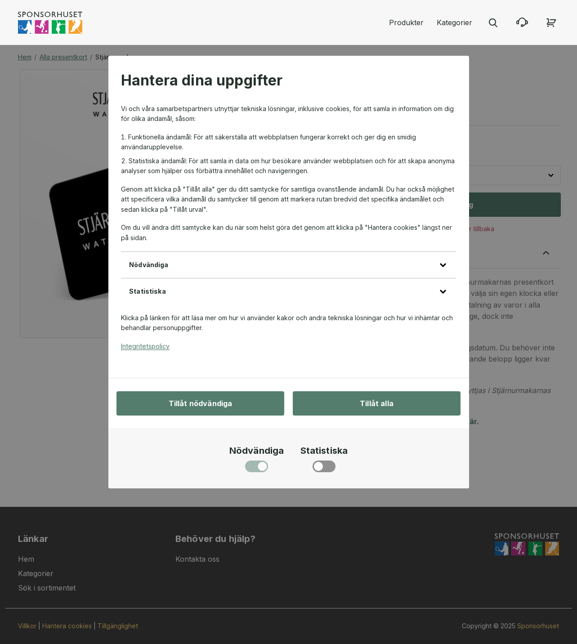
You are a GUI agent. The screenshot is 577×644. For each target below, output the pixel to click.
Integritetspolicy (145, 346)
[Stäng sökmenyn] (493, 22)
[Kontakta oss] (522, 22)
